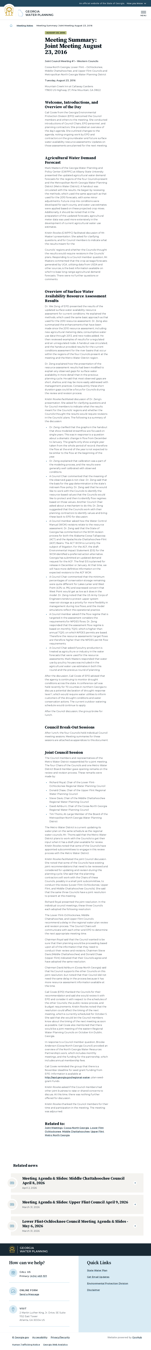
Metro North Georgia (57, 1135)
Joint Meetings (54, 1128)
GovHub (137, 1337)
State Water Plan (97, 1270)
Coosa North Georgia (76, 1128)
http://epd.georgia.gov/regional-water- (68, 1077)
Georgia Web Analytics (55, 1344)
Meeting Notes (25, 25)
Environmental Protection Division (107, 1283)
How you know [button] (135, 3)
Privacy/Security (60, 1337)
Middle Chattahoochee (76, 1131)
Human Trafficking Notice (26, 1344)
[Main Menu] (143, 13)
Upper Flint (97, 1131)
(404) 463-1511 (38, 1276)
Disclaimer (93, 1290)
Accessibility (39, 1337)
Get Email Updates (98, 1277)
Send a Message (29, 1294)
